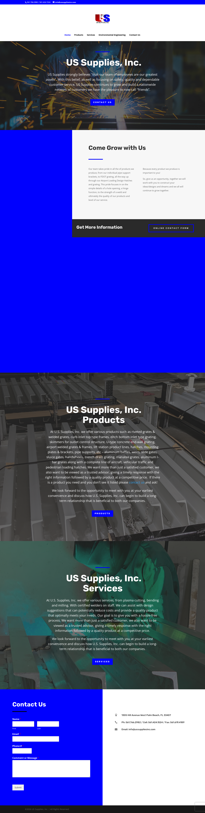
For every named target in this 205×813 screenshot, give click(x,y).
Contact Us (134, 35)
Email (16, 734)
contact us (136, 482)
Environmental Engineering (112, 35)
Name (16, 719)
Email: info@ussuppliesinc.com (138, 729)
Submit (18, 787)
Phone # (18, 746)
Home (68, 35)
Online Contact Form (171, 228)
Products (78, 35)
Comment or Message (25, 757)
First (14, 728)
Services (91, 35)
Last (39, 728)
